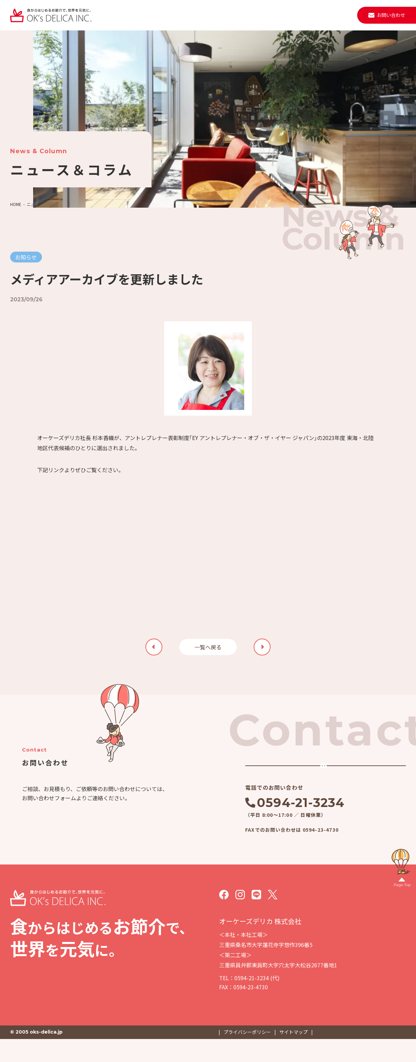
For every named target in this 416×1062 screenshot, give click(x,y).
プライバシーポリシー (247, 1055)
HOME (15, 204)
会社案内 (184, 14)
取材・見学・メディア (291, 14)
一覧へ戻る (208, 647)
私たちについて (117, 14)
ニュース (247, 14)
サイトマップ (293, 1055)
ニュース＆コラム (43, 204)
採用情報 (334, 14)
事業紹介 (154, 14)
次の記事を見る (153, 647)
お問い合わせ (391, 14)
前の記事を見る (262, 647)
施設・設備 (216, 14)
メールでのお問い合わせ (305, 777)
